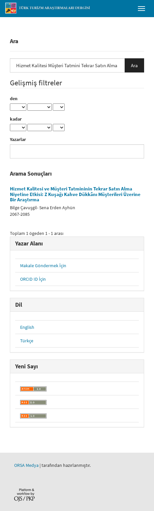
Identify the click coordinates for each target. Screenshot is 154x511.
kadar (16, 119)
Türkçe (26, 341)
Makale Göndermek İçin (43, 266)
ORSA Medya (26, 465)
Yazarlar (18, 139)
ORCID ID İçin (33, 279)
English (27, 327)
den (13, 98)
